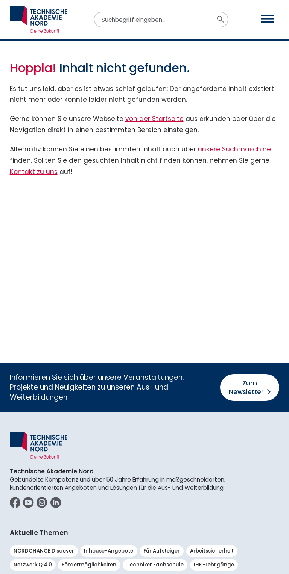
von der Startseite (154, 118)
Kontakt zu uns (34, 171)
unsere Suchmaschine (234, 149)
